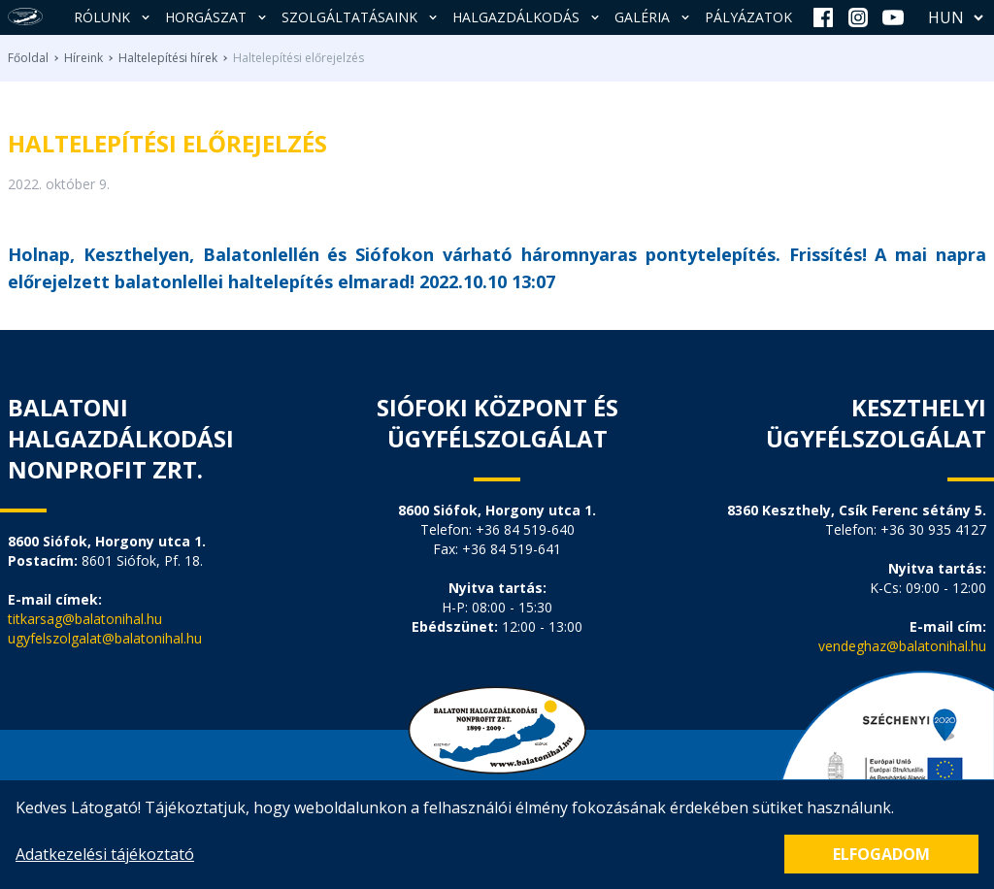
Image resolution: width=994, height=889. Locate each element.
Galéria (653, 17)
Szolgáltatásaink (361, 17)
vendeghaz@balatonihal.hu (902, 646)
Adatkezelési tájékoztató (105, 854)
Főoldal (28, 58)
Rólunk (113, 17)
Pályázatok (748, 17)
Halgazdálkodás (527, 17)
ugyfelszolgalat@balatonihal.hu (105, 638)
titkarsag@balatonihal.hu (85, 618)
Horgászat (217, 17)
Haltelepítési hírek (167, 58)
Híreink (83, 58)
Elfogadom (881, 854)
